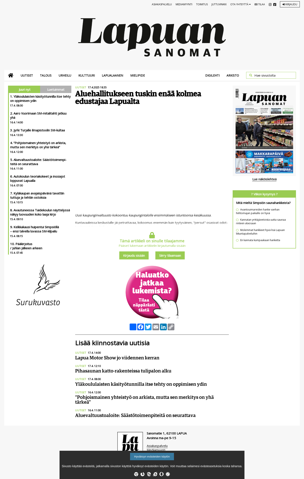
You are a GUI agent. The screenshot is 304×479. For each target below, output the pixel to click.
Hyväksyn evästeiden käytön (152, 456)
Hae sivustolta (265, 75)
